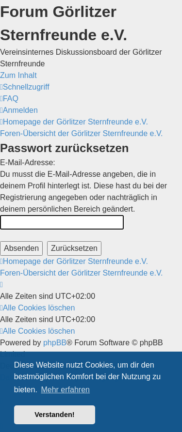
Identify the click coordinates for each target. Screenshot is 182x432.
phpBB (54, 343)
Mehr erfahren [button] (65, 390)
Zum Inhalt (18, 75)
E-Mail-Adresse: (27, 162)
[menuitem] (9, 98)
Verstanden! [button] (54, 414)
